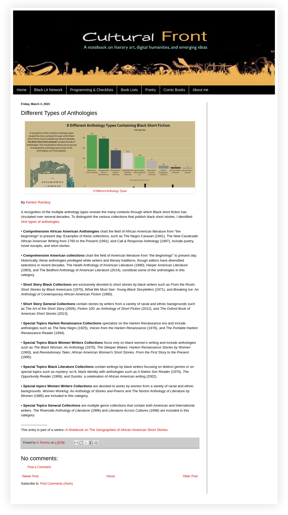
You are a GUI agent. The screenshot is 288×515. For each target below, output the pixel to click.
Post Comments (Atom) (56, 483)
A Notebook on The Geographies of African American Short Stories (117, 430)
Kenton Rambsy (38, 202)
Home (21, 90)
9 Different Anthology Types (110, 190)
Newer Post (30, 476)
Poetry (150, 90)
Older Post (190, 476)
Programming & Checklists (91, 90)
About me (200, 90)
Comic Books (174, 90)
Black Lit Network (48, 90)
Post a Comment (39, 467)
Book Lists (129, 90)
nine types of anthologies (40, 222)
